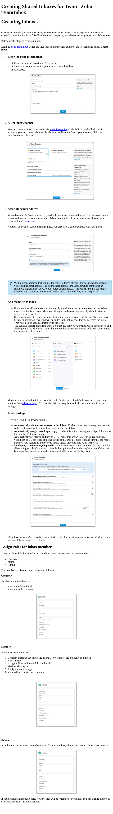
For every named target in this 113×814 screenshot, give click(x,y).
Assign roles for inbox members (27, 547)
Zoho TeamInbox (19, 46)
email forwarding (59, 129)
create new (29, 221)
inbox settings (29, 403)
